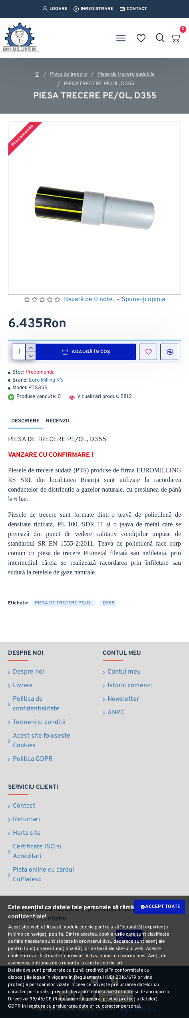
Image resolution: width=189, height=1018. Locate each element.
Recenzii (57, 421)
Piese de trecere (68, 74)
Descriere (25, 421)
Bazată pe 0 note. (89, 300)
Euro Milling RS (46, 380)
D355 (108, 603)
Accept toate (162, 907)
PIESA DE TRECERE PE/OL (64, 603)
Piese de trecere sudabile (126, 74)
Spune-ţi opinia (143, 300)
